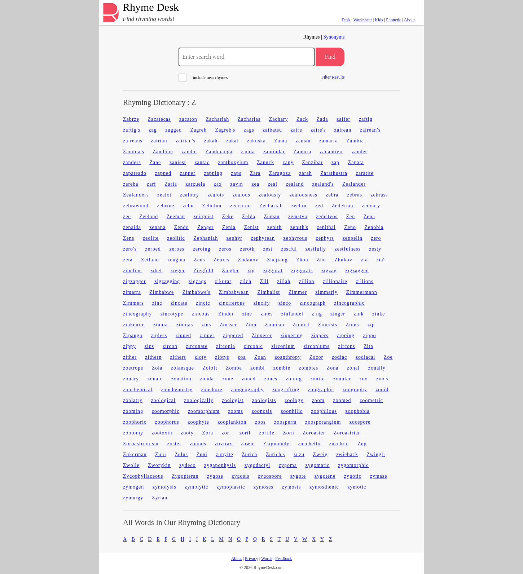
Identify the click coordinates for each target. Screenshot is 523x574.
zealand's (323, 184)
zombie (281, 368)
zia (364, 259)
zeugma (176, 259)
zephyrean (263, 238)
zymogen (133, 487)
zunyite (224, 454)
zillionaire (335, 281)
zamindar (274, 151)
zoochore (211, 389)
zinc (157, 303)
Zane (155, 162)
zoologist (232, 400)
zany (287, 162)
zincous (201, 314)
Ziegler (230, 270)
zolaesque (182, 368)
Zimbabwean (234, 292)
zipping (346, 335)
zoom (318, 400)
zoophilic (292, 411)
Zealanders (136, 195)
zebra (332, 195)
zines (267, 314)
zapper (187, 173)
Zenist (251, 227)
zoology (294, 400)
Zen (350, 216)
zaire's (318, 130)
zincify (262, 303)
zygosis (240, 476)
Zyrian (159, 497)
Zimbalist (269, 292)
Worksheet (362, 19)
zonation (181, 378)
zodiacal (365, 357)
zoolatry (132, 400)
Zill (264, 281)
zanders (132, 162)
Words (266, 558)
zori (226, 433)
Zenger (205, 227)
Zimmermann (361, 292)
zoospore (360, 422)
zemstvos (327, 216)
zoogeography (247, 389)
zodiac (339, 357)
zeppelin (352, 238)
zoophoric (134, 422)
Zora (207, 433)
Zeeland (148, 216)
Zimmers (133, 303)
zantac (202, 162)
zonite (317, 378)
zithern (153, 357)
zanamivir (331, 151)
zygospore (270, 476)
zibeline (132, 270)
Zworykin (159, 465)
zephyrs (325, 238)
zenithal (326, 227)
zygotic (352, 476)
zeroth (247, 249)
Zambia (355, 141)
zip (371, 324)
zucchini (339, 443)
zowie (248, 443)
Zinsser (228, 324)
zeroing (202, 249)
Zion (250, 324)
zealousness (303, 195)
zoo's (382, 378)
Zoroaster (314, 433)
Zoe (388, 357)
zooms (235, 411)
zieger (178, 270)
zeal (272, 184)
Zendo (181, 227)
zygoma (288, 465)
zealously (270, 195)
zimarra (132, 292)
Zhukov (343, 259)
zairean (342, 130)
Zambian (163, 151)
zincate (179, 303)
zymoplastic (231, 487)
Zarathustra (333, 173)
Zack (302, 119)
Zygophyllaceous (143, 476)
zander (359, 151)
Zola (157, 368)
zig (251, 270)
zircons (346, 346)
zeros (225, 249)
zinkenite (134, 324)
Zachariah (217, 119)
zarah (305, 173)
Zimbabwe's (197, 292)
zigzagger (134, 281)
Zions (352, 324)
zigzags (197, 281)
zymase (378, 476)
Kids (379, 19)
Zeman (272, 216)
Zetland (150, 259)
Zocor (316, 357)
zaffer (343, 119)
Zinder (226, 314)
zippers (319, 335)
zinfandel (292, 314)
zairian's (185, 141)
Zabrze (131, 119)
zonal (353, 368)
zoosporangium (323, 422)
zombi (257, 368)
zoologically (198, 400)
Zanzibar (312, 162)
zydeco (187, 465)
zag (153, 130)
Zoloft (210, 368)
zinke (378, 314)
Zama (280, 141)
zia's (381, 259)
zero (376, 238)
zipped (183, 335)
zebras (354, 195)
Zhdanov (248, 259)
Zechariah (271, 205)
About (409, 19)
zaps (236, 173)
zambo (189, 151)
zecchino (240, 205)
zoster (174, 443)
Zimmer (298, 292)
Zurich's (275, 454)
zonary (131, 378)
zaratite (364, 173)
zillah (283, 281)
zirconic (253, 346)
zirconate (196, 346)
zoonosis (261, 411)
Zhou (302, 259)
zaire (296, 130)
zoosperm (285, 422)
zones (270, 378)
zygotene (325, 476)
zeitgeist (203, 216)
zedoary (371, 205)
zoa (242, 357)
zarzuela (195, 184)
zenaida (132, 227)
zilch (245, 281)
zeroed (153, 249)
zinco (284, 303)
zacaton (188, 119)
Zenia (229, 227)
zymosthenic (324, 487)
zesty (375, 249)
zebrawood (135, 205)
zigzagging (167, 281)
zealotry (189, 195)
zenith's (299, 227)
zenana (157, 227)
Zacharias (249, 119)
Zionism (274, 324)
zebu (188, 205)
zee (127, 216)
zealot (164, 195)
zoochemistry (176, 389)
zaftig (366, 119)
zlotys (222, 357)
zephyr (234, 238)
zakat (232, 141)
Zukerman (135, 454)
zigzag (329, 270)
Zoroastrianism (141, 443)
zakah (211, 141)
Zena (369, 216)
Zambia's (133, 151)
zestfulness (347, 249)
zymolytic (196, 487)
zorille (266, 433)
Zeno (350, 227)
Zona (333, 368)
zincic (203, 303)
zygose (215, 476)
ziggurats (302, 270)
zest (268, 249)
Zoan (260, 357)
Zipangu (132, 335)
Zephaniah (205, 238)
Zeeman (176, 216)
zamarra (328, 141)
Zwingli (375, 454)
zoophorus (167, 422)
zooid (381, 389)
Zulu (160, 454)
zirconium (283, 346)
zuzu (299, 454)
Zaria (170, 184)
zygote (298, 476)
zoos (260, 422)
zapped (163, 173)
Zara (255, 173)
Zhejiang (277, 259)
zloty (201, 357)
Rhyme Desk (151, 7)
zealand (295, 184)
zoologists (264, 400)
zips (149, 346)
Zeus (199, 259)
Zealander (354, 184)
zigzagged (357, 270)
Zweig (320, 454)
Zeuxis (221, 259)
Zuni (201, 454)
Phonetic (393, 19)
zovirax (223, 443)
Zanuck (265, 162)
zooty (187, 433)
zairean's (370, 130)
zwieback (347, 454)
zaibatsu (272, 130)
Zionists (327, 324)
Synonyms (333, 37)
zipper (207, 335)
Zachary (278, 119)
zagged (173, 130)
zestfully (316, 249)
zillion (307, 281)
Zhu (321, 259)
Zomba (234, 368)
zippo (369, 335)
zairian (159, 141)
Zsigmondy (276, 443)
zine (247, 314)
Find (330, 57)
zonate (155, 378)
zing (317, 314)
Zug (362, 443)
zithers (178, 357)
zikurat (223, 281)
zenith (274, 227)
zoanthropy (287, 357)
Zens (128, 238)
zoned (248, 378)
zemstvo (298, 216)
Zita (368, 346)
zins (206, 324)
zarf (151, 184)
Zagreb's (225, 130)
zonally (377, 368)
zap (335, 162)
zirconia (225, 346)
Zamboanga (218, 151)
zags (249, 130)
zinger (337, 314)
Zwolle (131, 465)
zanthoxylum (233, 162)
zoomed (342, 400)
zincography (137, 314)
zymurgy (133, 497)
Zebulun (212, 205)
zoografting (286, 389)
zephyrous (295, 238)
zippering (291, 335)
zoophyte (198, 422)
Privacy (251, 558)
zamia (248, 151)
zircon (170, 346)
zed (319, 205)
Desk (346, 19)
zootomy (133, 433)
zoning (294, 378)
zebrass (379, 195)
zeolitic (176, 238)
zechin (299, 205)
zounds (198, 443)
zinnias (184, 324)
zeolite (151, 238)
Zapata (356, 162)
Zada (322, 119)
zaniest (178, 162)
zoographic (321, 389)
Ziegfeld (203, 270)
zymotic (356, 487)
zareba (131, 184)
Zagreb (198, 130)
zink (359, 314)
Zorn (288, 433)
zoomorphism (204, 411)
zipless (159, 335)
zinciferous (232, 303)
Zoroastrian (347, 433)
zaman (303, 141)
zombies (308, 368)
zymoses (263, 487)
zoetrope (133, 368)
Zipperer (262, 335)
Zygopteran (185, 476)
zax (217, 184)
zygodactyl (257, 465)
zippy (129, 346)
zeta (128, 259)
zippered (233, 335)
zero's (130, 249)
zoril (245, 433)
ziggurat (273, 270)
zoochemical (138, 389)
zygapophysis (220, 465)
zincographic (349, 303)
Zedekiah (342, 205)
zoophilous (324, 411)
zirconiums (316, 346)
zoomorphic (166, 411)
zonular (342, 378)
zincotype (172, 314)
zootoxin (162, 433)
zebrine (165, 205)
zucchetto (309, 443)
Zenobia (373, 227)
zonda (207, 378)
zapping (213, 173)
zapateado (134, 173)
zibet (156, 270)
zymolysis (164, 487)
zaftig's (131, 130)
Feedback (283, 558)
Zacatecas (159, 119)
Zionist (301, 324)
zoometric (371, 400)
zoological (163, 400)
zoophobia (358, 411)
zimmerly (326, 292)
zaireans (132, 141)
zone (227, 378)
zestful (289, 249)
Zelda (248, 216)
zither (130, 357)
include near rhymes (203, 77)
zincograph (313, 303)
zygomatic (318, 465)
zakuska (256, 141)
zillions (364, 281)
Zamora (302, 151)
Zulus (181, 454)
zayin (236, 184)
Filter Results (332, 77)
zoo (363, 378)
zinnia (160, 324)
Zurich (249, 454)
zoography (355, 389)
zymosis (291, 487)
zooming (133, 411)
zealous (241, 195)
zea (255, 184)
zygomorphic (353, 465)
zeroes (176, 249)
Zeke (228, 216)
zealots (215, 195)
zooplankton (231, 422)
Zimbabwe (161, 292)
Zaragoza (280, 173)
